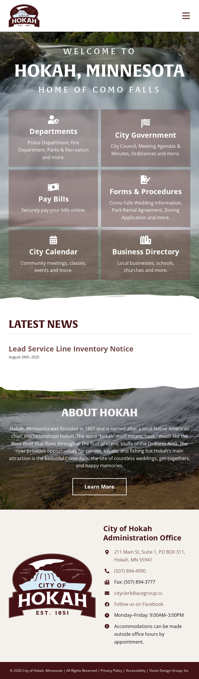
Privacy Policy (111, 670)
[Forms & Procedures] (145, 198)
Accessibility (136, 670)
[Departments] (53, 138)
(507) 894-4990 (130, 571)
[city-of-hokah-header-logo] (24, 6)
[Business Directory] (145, 255)
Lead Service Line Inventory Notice (71, 348)
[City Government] (145, 138)
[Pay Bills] (53, 198)
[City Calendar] (53, 255)
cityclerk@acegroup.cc (138, 593)
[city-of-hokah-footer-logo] (52, 556)
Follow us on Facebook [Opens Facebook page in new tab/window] (138, 604)
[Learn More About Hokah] (99, 486)
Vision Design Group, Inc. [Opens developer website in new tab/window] (169, 670)
